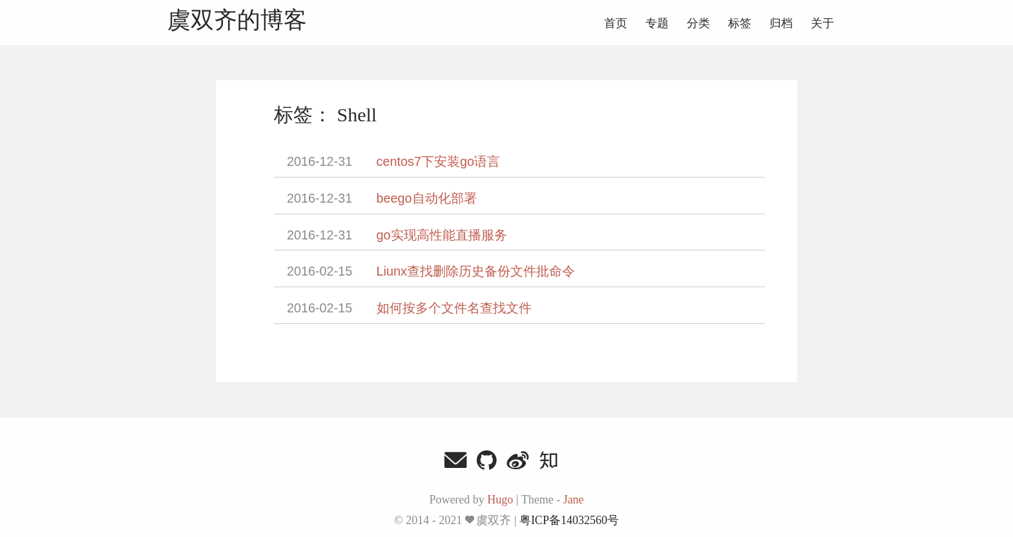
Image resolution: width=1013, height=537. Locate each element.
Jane (573, 499)
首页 (615, 23)
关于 (822, 23)
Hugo (500, 499)
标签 (739, 23)
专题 (657, 23)
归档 (781, 23)
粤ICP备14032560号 (569, 520)
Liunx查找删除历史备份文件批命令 (476, 271)
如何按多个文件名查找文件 (454, 308)
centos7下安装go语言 (438, 161)
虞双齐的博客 (237, 20)
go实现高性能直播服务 (442, 235)
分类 (698, 23)
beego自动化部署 (427, 198)
